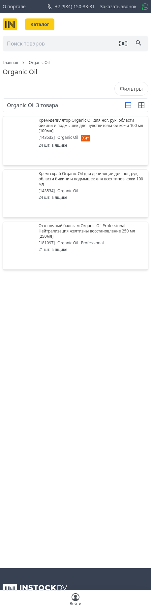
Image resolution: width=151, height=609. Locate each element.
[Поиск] (139, 43)
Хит (85, 138)
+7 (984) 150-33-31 (71, 7)
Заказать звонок (118, 6)
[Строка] (128, 105)
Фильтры (131, 88)
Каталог (39, 24)
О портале (14, 6)
